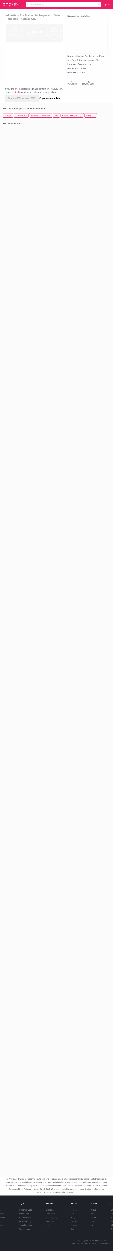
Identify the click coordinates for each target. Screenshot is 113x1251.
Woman (74, 1221)
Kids (72, 1229)
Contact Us (85, 1244)
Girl (72, 1214)
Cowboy (74, 1225)
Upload (107, 4)
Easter (48, 1225)
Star (93, 1221)
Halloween (50, 1214)
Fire (92, 1214)
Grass (93, 1217)
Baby (73, 1217)
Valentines (50, 1221)
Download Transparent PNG (21, 98)
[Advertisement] (30, 63)
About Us (75, 1244)
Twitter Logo (24, 1214)
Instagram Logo (25, 1210)
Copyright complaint (50, 98)
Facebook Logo (25, 1221)
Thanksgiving (51, 1217)
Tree (93, 1225)
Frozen (74, 1210)
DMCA (95, 1244)
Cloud (93, 1210)
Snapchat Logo (25, 1225)
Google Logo (24, 1229)
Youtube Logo (25, 1217)
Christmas (50, 1210)
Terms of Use (105, 1244)
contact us (17, 92)
